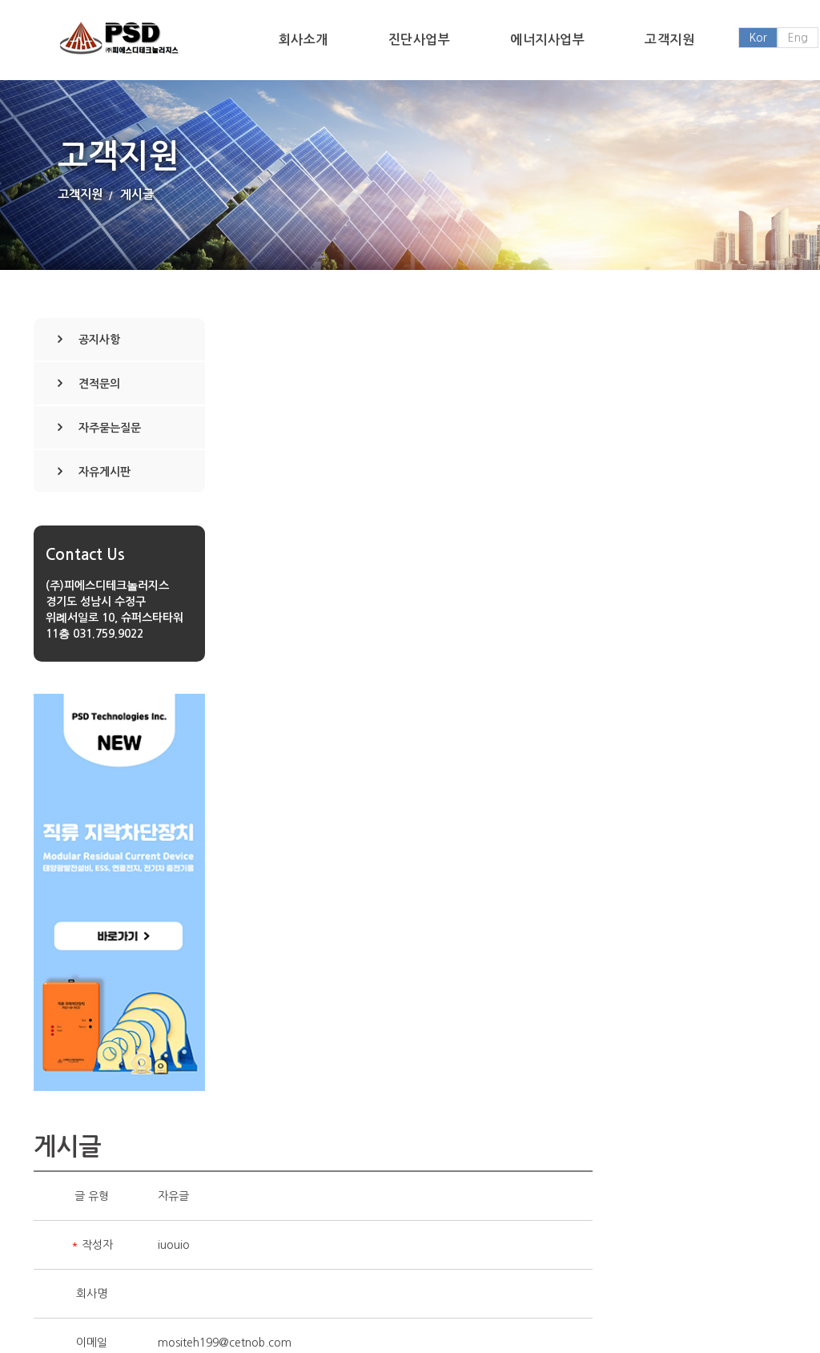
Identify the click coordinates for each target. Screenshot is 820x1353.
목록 (754, 989)
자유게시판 (104, 471)
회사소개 (303, 40)
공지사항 (99, 339)
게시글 (137, 194)
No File (370, 708)
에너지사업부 (547, 40)
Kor (758, 37)
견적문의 (99, 383)
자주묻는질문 (109, 427)
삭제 (687, 989)
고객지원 (669, 40)
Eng (798, 37)
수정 (619, 989)
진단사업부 (419, 40)
